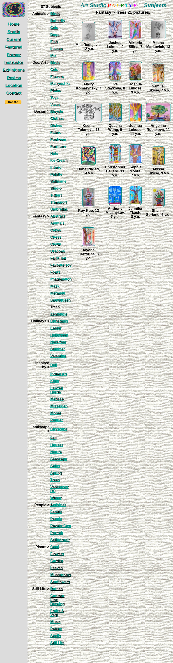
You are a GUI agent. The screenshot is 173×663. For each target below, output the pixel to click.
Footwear (58, 139)
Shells (55, 636)
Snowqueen (60, 300)
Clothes (57, 118)
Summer (57, 349)
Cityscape (58, 429)
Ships (55, 466)
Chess (55, 237)
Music (55, 622)
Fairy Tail (58, 258)
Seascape (58, 459)
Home (13, 24)
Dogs (54, 35)
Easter (55, 328)
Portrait (56, 533)
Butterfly (57, 21)
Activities (58, 505)
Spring (56, 473)
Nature (56, 452)
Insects (56, 48)
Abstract (57, 216)
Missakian (58, 406)
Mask (54, 286)
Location (13, 85)
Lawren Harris (56, 390)
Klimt (54, 381)
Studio (13, 32)
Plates (55, 90)
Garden (56, 561)
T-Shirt (56, 195)
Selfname (58, 181)
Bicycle (56, 111)
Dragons (57, 251)
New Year (58, 342)
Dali (53, 365)
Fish (54, 41)
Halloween (59, 335)
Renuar (56, 420)
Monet (55, 413)
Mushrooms (60, 575)
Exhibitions (14, 70)
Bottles (56, 589)
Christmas (59, 321)
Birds (55, 14)
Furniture (58, 146)
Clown (55, 244)
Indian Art (58, 374)
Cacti (54, 547)
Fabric (55, 132)
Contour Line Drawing (57, 600)
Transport (58, 202)
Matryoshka (60, 83)
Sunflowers (60, 582)
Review (14, 77)
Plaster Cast (60, 526)
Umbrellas (59, 209)
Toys (54, 97)
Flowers (57, 76)
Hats (54, 153)
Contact (13, 93)
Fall (53, 438)
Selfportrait (59, 540)
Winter (56, 498)
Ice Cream (59, 160)
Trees (55, 480)
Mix (53, 55)
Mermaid (57, 293)
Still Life (57, 643)
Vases (55, 104)
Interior (56, 167)
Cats (54, 28)
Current (13, 39)
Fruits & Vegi (57, 613)
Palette (56, 174)
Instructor (13, 62)
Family (56, 512)
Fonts (55, 272)
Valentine (58, 356)
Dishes (56, 125)
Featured (13, 47)
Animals (57, 223)
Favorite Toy (61, 265)
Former (14, 55)
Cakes (55, 230)
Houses (56, 445)
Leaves (56, 568)
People (56, 519)
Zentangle (58, 314)
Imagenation (61, 279)
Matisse (57, 399)
